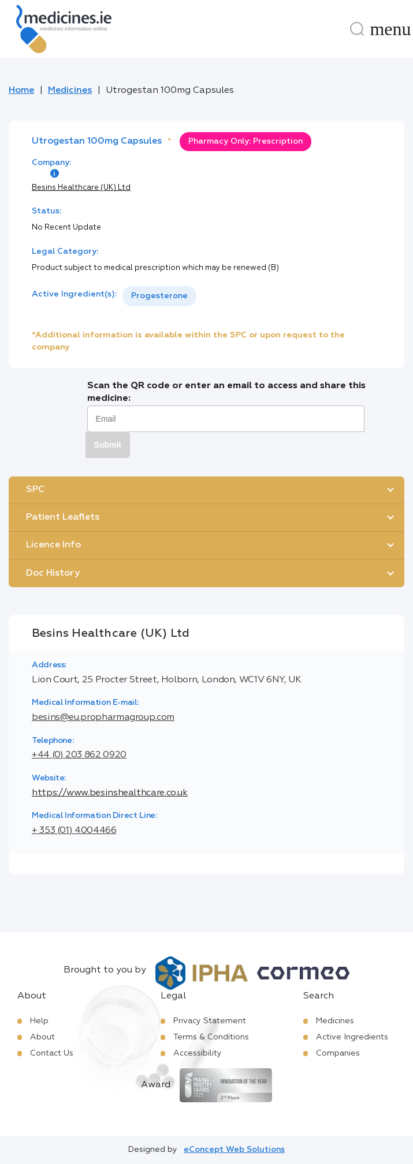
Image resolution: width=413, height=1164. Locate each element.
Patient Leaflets (62, 517)
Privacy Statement (209, 1021)
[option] (159, 296)
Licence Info (53, 545)
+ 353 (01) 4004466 (74, 830)
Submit (107, 444)
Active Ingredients (352, 1037)
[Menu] (390, 29)
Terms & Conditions (211, 1037)
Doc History (53, 573)
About (42, 1037)
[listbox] (159, 296)
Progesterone (159, 296)
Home (21, 90)
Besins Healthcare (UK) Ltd (81, 188)
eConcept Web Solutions (234, 1150)
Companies (338, 1053)
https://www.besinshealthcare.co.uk (110, 793)
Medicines (70, 90)
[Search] (357, 29)
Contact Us (51, 1053)
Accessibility (197, 1053)
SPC (35, 489)
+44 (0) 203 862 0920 (79, 755)
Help (39, 1021)
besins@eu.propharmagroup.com (103, 717)
